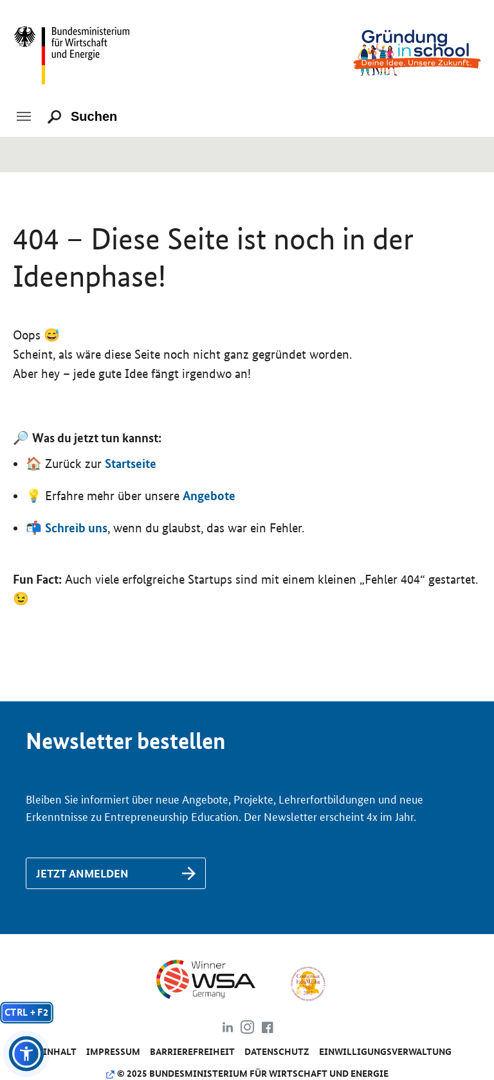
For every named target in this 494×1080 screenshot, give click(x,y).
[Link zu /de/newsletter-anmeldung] (116, 873)
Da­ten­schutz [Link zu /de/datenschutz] (276, 1052)
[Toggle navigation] (24, 116)
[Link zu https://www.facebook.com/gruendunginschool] (267, 1029)
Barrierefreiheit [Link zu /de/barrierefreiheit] (192, 1052)
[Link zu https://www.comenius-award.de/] (307, 983)
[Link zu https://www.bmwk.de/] (77, 52)
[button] (26, 1054)
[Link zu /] (417, 52)
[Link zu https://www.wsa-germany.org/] (216, 983)
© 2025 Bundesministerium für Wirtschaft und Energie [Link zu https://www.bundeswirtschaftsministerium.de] (247, 1073)
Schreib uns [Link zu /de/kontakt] (76, 528)
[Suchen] (100, 117)
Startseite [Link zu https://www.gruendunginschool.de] (130, 463)
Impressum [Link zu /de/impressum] (113, 1052)
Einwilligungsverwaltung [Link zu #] (385, 1052)
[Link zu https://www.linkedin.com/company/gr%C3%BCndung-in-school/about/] (227, 1029)
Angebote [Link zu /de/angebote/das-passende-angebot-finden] (209, 495)
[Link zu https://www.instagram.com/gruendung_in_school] (247, 1029)
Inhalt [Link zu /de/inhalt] (60, 1052)
